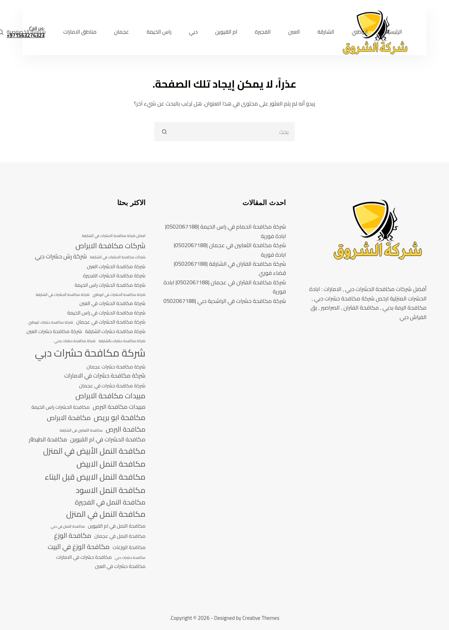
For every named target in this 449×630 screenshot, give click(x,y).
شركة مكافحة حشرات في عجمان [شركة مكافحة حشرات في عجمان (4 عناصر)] (112, 386)
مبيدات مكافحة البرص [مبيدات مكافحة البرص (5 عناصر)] (119, 407)
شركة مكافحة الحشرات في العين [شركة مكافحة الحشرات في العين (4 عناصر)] (113, 303)
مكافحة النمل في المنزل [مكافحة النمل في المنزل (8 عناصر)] (106, 514)
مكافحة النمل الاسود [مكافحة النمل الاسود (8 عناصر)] (111, 490)
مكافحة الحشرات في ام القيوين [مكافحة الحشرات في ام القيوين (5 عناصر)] (108, 440)
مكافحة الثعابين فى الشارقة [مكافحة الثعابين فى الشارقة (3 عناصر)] (81, 430)
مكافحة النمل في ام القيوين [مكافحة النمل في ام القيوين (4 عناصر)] (117, 526)
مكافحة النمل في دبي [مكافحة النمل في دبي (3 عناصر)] (68, 526)
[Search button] (164, 131)
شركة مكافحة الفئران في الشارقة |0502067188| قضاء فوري (230, 268)
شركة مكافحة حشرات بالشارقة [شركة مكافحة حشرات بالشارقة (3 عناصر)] (122, 341)
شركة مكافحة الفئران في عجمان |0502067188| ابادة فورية (224, 287)
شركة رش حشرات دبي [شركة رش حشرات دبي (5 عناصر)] (61, 257)
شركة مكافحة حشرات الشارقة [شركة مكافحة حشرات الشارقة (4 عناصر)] (115, 331)
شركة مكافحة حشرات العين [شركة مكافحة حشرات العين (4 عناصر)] (54, 331)
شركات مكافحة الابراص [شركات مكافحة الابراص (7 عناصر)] (110, 246)
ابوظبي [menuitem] (360, 32)
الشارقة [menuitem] (325, 32)
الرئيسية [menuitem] (393, 32)
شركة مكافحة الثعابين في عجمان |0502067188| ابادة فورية (230, 249)
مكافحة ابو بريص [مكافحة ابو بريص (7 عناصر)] (119, 418)
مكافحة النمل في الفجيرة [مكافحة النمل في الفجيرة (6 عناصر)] (110, 502)
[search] (234, 131)
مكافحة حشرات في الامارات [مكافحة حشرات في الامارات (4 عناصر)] (84, 557)
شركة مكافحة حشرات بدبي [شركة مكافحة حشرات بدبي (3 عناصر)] (74, 341)
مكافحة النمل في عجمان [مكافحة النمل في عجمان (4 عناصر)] (120, 536)
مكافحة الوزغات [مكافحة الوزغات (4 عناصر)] (129, 547)
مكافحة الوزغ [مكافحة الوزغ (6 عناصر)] (72, 535)
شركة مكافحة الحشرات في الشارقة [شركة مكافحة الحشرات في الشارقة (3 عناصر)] (62, 295)
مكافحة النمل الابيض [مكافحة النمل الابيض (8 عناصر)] (111, 464)
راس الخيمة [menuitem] (159, 32)
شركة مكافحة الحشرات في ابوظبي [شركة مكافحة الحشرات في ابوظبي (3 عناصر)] (119, 295)
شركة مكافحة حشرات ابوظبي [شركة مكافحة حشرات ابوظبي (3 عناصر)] (50, 322)
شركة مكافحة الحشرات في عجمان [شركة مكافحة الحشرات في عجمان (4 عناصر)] (110, 322)
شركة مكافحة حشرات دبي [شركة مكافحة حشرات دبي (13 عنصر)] (90, 353)
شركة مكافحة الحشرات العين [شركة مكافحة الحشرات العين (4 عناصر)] (116, 267)
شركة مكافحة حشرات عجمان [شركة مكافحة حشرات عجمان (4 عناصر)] (116, 367)
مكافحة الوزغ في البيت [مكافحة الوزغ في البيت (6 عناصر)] (79, 547)
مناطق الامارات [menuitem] (79, 32)
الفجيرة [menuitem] (263, 32)
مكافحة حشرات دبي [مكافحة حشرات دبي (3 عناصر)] (130, 558)
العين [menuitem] (294, 32)
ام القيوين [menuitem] (226, 32)
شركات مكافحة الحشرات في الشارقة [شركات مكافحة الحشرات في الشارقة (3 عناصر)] (117, 257)
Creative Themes (260, 618)
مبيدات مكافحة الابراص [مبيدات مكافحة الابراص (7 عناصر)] (110, 396)
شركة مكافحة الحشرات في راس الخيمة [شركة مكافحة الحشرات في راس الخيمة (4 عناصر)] (106, 313)
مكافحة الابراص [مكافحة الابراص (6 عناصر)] (69, 418)
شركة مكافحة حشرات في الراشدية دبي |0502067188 (224, 301)
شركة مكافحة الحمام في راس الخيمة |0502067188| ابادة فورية (225, 231)
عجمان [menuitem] (121, 32)
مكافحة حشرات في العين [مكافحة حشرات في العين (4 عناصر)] (120, 566)
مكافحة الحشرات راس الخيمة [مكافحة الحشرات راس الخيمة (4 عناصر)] (60, 407)
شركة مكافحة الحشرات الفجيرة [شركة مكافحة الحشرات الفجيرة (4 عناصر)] (114, 276)
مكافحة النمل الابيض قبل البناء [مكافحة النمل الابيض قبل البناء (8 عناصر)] (95, 476)
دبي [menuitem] (193, 32)
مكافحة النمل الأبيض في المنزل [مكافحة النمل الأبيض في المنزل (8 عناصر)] (94, 451)
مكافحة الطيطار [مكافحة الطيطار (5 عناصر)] (48, 440)
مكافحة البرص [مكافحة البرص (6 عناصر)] (126, 429)
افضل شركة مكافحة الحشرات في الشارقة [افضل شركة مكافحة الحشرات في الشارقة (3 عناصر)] (113, 236)
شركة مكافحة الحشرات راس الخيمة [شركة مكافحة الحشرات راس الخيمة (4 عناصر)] (110, 285)
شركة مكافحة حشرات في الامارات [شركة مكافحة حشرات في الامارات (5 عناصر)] (104, 376)
